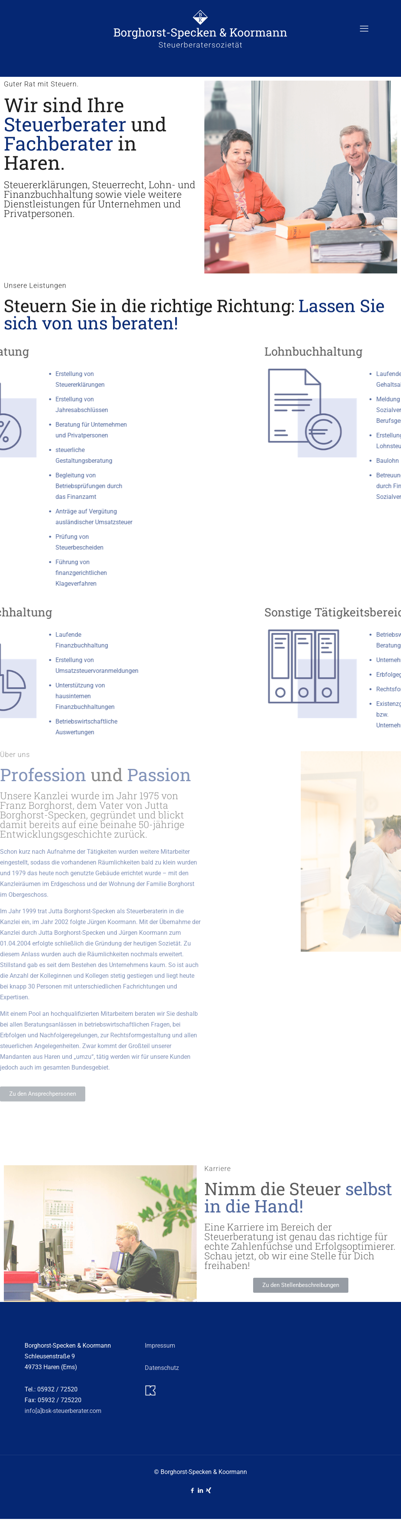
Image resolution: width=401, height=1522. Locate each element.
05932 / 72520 (57, 1389)
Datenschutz (162, 1367)
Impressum (160, 1345)
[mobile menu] (364, 28)
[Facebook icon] (193, 1490)
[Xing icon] (209, 1490)
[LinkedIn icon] (201, 1490)
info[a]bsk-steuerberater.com (63, 1410)
